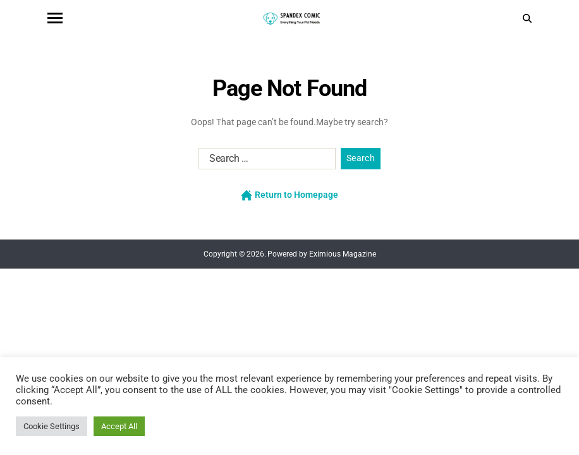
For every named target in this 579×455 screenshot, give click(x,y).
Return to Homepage (289, 195)
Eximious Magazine (342, 254)
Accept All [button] (119, 426)
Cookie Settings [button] (51, 426)
